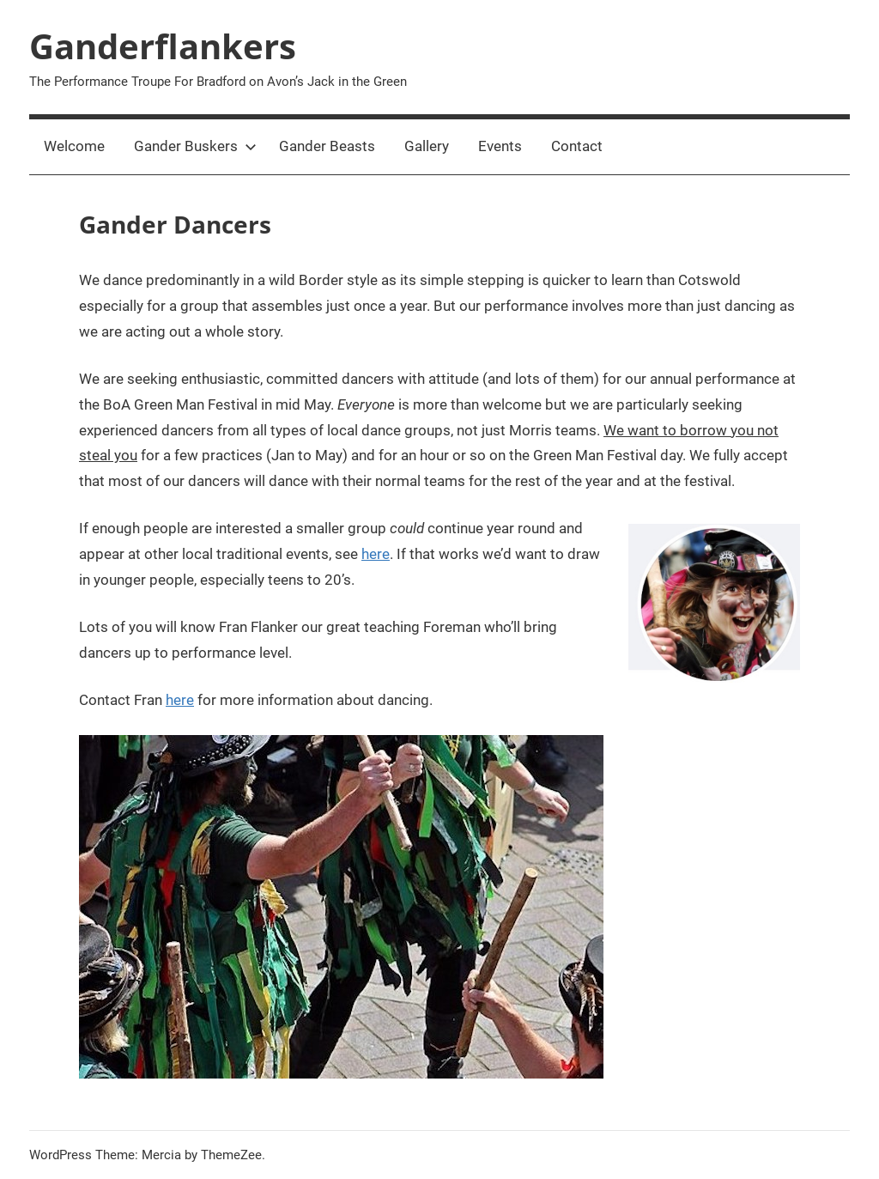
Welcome (74, 146)
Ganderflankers (162, 46)
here (375, 553)
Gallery (426, 146)
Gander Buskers (195, 146)
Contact (577, 146)
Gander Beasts (327, 146)
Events (500, 146)
